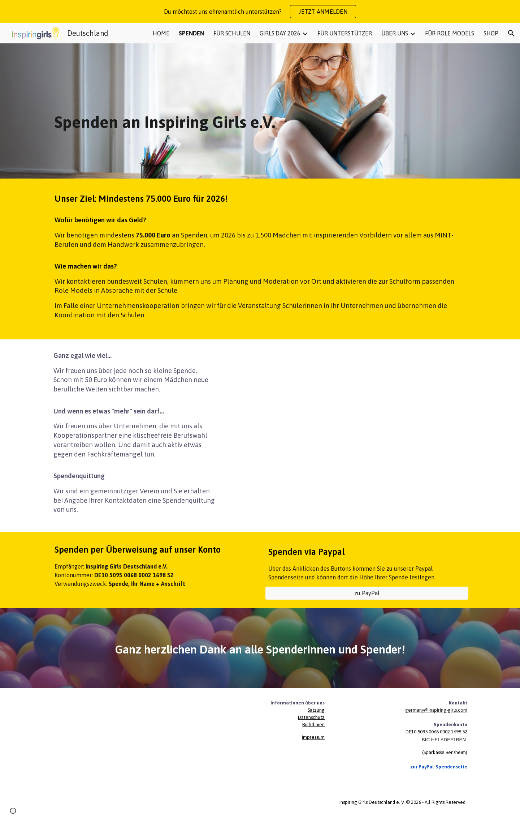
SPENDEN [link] (191, 33)
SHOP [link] (491, 33)
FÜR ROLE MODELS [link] (449, 33)
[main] (260, 111)
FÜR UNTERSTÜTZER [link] (344, 33)
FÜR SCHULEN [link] (231, 33)
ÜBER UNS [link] (394, 33)
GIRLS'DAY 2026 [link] (280, 33)
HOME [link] (161, 33)
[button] (511, 33)
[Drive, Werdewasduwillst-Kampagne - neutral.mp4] (349, 415)
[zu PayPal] (367, 593)
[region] (260, 11)
